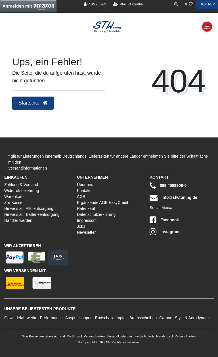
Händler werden (18, 220)
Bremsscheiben (143, 318)
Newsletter (86, 232)
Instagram (164, 232)
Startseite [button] (32, 103)
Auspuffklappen (79, 318)
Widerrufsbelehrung (21, 190)
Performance (51, 318)
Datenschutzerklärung (96, 214)
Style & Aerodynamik (193, 318)
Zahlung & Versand (21, 184)
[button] (28, 6)
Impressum (87, 220)
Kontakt (83, 190)
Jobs (81, 226)
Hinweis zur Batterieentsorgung (32, 214)
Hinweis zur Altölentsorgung (28, 208)
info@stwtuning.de (173, 198)
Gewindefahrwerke (20, 318)
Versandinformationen (27, 168)
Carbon (165, 318)
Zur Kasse (13, 202)
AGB (81, 196)
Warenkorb (14, 196)
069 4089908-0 (168, 186)
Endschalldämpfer (111, 318)
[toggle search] (176, 4)
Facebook (164, 220)
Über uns (85, 184)
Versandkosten (94, 336)
